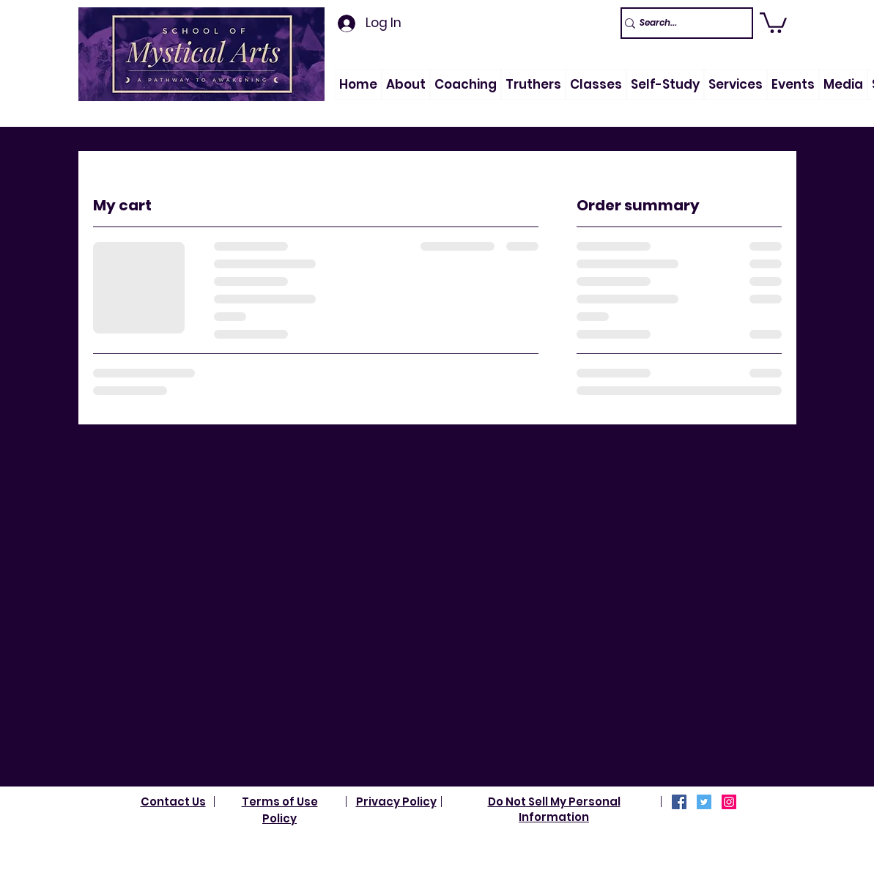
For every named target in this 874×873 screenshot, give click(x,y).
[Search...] (680, 23)
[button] (406, 84)
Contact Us (173, 801)
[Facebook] (679, 802)
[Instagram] (729, 802)
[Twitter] (704, 802)
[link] (773, 21)
